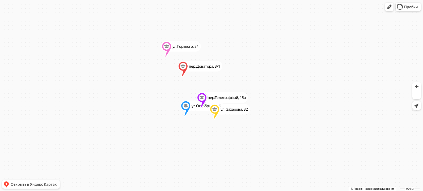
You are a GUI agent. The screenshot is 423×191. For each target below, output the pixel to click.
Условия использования (379, 188)
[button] (389, 7)
